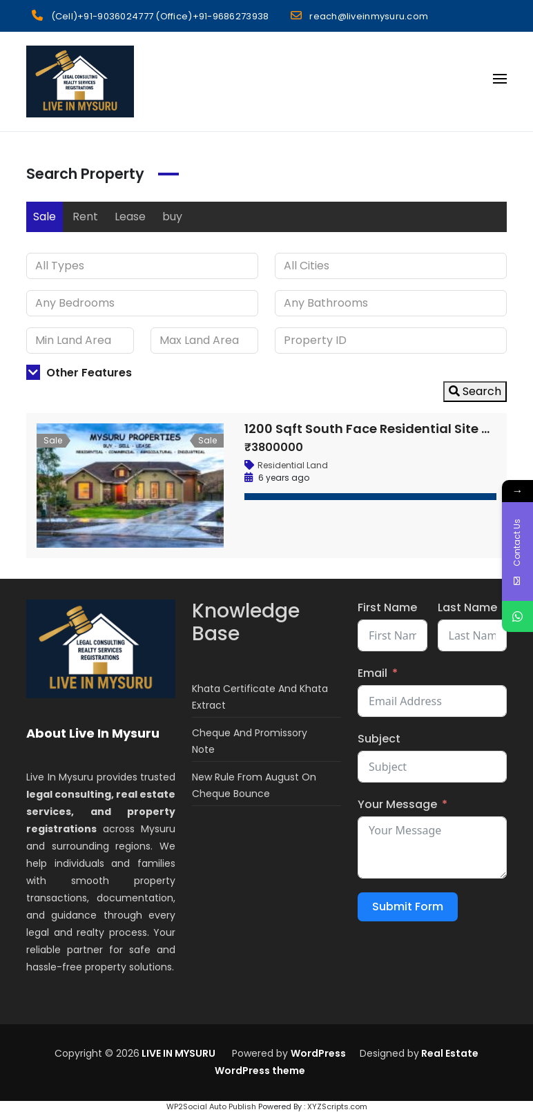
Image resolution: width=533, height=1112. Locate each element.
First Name (387, 607)
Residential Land (293, 465)
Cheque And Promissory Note (249, 741)
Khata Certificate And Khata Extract (260, 697)
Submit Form (407, 906)
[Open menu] (500, 79)
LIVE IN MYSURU (177, 1053)
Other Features (79, 373)
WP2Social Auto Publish (211, 1106)
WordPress (318, 1053)
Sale (44, 216)
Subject (379, 739)
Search (475, 391)
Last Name (467, 607)
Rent (85, 216)
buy (172, 216)
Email (372, 673)
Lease (130, 216)
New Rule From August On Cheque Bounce (254, 785)
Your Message (397, 804)
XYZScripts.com (337, 1106)
